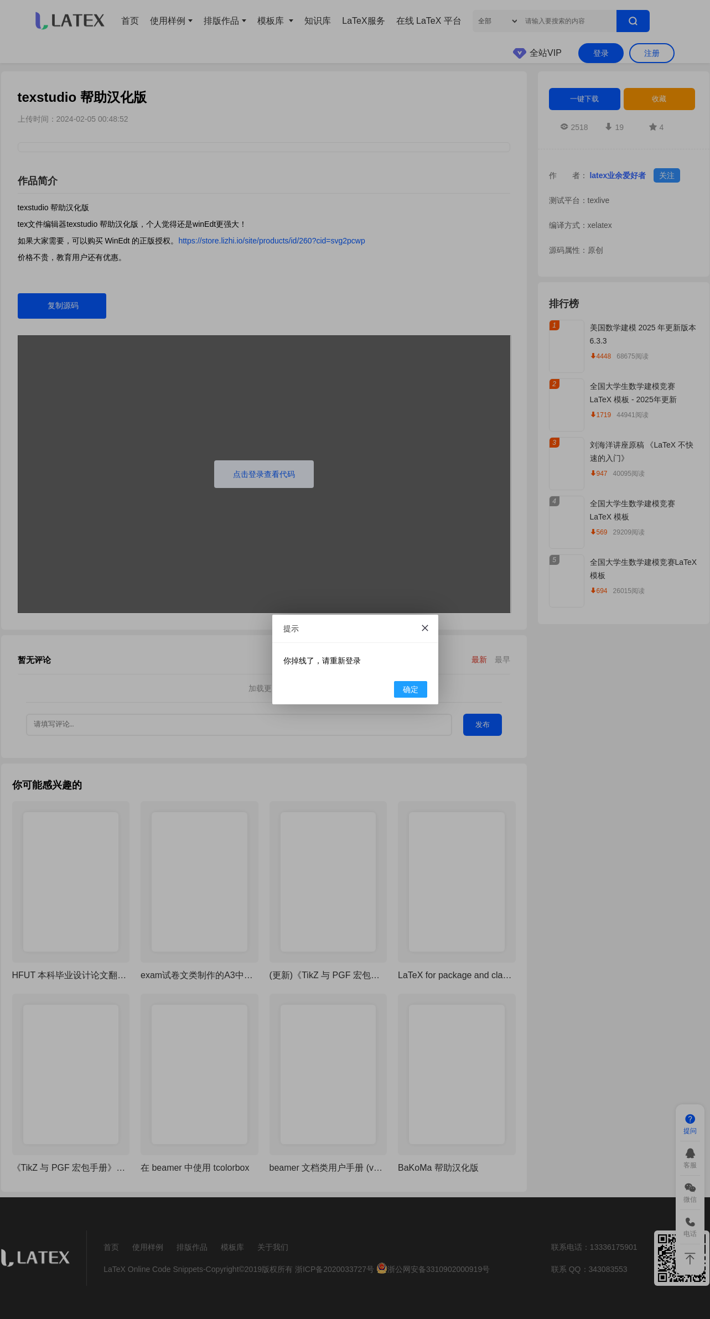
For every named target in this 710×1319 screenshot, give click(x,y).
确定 (410, 689)
